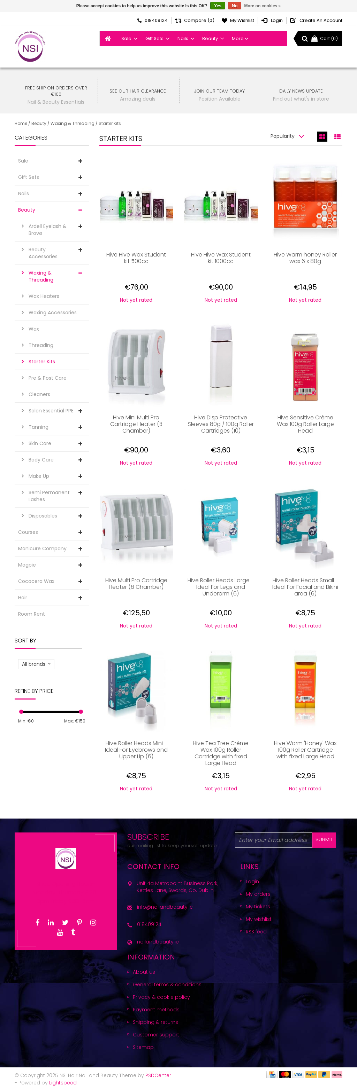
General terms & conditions (167, 984)
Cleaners (39, 394)
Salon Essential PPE (51, 410)
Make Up (39, 476)
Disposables (43, 515)
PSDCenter (158, 1075)
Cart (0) (324, 38)
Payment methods (156, 1009)
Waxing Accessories (53, 312)
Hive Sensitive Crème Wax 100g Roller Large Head (305, 424)
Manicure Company (42, 548)
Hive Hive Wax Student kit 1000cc (221, 258)
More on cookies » (262, 5)
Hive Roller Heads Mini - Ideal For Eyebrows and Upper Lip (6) (136, 750)
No (234, 5)
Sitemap (143, 1047)
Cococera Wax (36, 581)
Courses (28, 532)
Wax (34, 328)
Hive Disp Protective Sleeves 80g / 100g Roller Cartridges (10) (221, 424)
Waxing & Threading (72, 123)
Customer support (156, 1034)
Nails (182, 38)
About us (144, 972)
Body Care (41, 459)
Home (21, 123)
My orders (258, 894)
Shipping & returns (155, 1022)
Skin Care (40, 443)
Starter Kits (110, 123)
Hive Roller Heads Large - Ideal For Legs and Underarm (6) (221, 587)
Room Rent (31, 613)
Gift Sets (154, 38)
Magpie (27, 564)
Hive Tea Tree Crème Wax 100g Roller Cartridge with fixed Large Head (221, 753)
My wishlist (259, 919)
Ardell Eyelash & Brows (48, 230)
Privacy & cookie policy (161, 997)
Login (252, 881)
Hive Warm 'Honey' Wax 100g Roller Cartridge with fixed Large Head (305, 750)
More (238, 38)
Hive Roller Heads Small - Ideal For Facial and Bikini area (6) (305, 587)
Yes (217, 5)
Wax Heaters (44, 296)
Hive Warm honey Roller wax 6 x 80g (305, 258)
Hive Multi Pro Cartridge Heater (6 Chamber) (136, 584)
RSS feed (256, 931)
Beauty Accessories (43, 253)
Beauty (210, 38)
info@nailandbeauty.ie (165, 906)
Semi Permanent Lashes (49, 496)
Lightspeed (63, 1082)
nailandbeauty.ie (158, 941)
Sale (126, 38)
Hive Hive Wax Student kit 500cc (136, 258)
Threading (41, 345)
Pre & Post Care (48, 377)
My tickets (258, 906)
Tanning (38, 427)
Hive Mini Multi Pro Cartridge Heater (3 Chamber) (136, 424)
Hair (22, 597)
